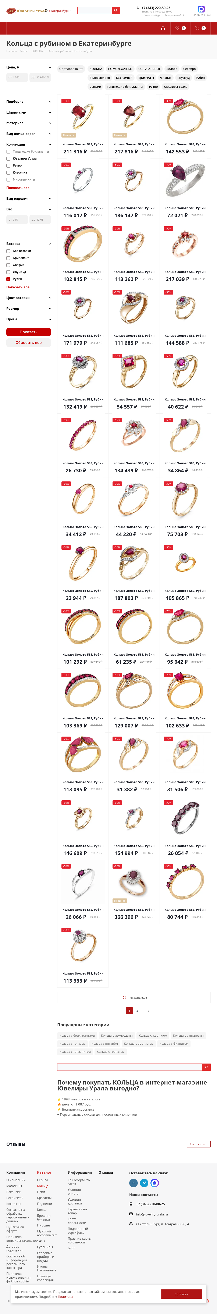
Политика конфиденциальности (23, 1239)
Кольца (42, 1186)
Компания (15, 1172)
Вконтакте (133, 1183)
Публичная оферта (15, 1229)
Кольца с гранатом (110, 1052)
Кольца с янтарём (105, 1043)
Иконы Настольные (46, 1268)
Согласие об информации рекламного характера (16, 1262)
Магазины (14, 1186)
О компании (16, 1180)
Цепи (41, 1192)
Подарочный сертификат (78, 1230)
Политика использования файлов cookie (18, 1277)
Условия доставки (75, 1201)
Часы (41, 1241)
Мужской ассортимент (47, 1233)
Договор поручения (14, 1248)
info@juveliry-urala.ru (152, 1214)
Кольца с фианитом (174, 1043)
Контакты (13, 1203)
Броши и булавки (44, 1217)
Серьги (42, 1180)
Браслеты (44, 1198)
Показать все (17, 188)
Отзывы (106, 1172)
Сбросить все (28, 342)
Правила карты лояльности (80, 1240)
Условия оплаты (74, 1191)
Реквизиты (14, 1198)
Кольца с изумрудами (117, 1035)
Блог (71, 1248)
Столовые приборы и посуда (45, 1257)
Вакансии (13, 1192)
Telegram (144, 1183)
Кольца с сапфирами (188, 1035)
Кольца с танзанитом (75, 1052)
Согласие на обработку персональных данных (17, 1215)
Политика (65, 1297)
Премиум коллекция (45, 1278)
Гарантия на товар (77, 1211)
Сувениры (45, 1247)
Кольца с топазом (72, 1043)
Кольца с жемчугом (153, 1035)
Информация (80, 1172)
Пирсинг (43, 1225)
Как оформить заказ (79, 1182)
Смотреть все (198, 1144)
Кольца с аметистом (138, 1043)
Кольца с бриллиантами (77, 1035)
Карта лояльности (77, 1221)
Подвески (44, 1203)
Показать (29, 332)
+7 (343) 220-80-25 (156, 8)
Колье (41, 1209)
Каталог (44, 1172)
